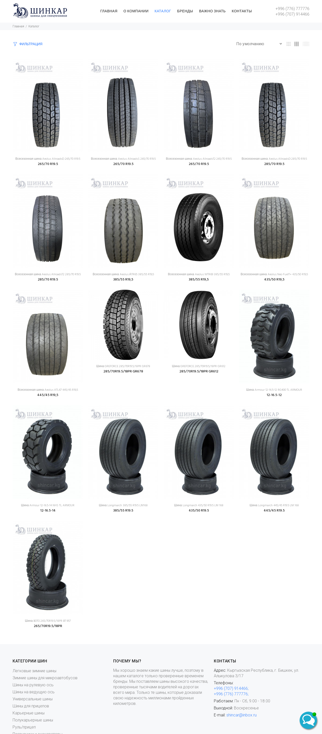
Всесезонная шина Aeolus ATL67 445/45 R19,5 (48, 389)
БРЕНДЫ (185, 11)
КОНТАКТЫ (242, 11)
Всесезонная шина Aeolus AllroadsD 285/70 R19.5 (274, 158)
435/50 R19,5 (274, 280)
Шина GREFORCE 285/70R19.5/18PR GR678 (123, 366)
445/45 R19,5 (47, 395)
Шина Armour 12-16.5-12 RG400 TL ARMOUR (274, 389)
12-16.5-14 (48, 511)
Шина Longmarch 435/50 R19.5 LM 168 (198, 505)
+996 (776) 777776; (231, 694)
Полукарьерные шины (33, 720)
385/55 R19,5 (123, 280)
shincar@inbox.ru (241, 715)
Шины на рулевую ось (33, 685)
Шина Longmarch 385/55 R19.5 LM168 (123, 505)
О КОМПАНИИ (136, 11)
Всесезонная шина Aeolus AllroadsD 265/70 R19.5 (47, 158)
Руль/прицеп (24, 727)
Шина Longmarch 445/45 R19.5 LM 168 (274, 505)
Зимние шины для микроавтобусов (45, 677)
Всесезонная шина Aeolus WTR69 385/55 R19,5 (198, 274)
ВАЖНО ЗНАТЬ (212, 11)
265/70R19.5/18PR (48, 626)
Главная (18, 26)
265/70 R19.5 (48, 164)
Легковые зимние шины (34, 670)
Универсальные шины (33, 699)
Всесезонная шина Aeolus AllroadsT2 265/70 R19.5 (198, 158)
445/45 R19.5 (274, 511)
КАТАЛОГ (163, 11)
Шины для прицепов (31, 706)
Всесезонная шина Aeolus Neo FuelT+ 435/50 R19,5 (274, 274)
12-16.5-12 (274, 395)
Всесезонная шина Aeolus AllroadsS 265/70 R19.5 (123, 158)
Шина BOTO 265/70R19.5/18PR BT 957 (48, 621)
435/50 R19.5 (199, 511)
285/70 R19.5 (274, 164)
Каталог (33, 26)
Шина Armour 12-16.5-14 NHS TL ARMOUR (47, 505)
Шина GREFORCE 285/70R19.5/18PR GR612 (198, 366)
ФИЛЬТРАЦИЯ (31, 44)
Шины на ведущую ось (34, 692)
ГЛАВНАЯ (108, 11)
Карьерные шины (29, 713)
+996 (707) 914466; (231, 688)
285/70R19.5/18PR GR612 (198, 371)
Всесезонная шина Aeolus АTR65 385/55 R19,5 (123, 274)
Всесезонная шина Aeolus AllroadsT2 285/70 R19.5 (48, 274)
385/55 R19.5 (123, 511)
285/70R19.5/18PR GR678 (123, 371)
